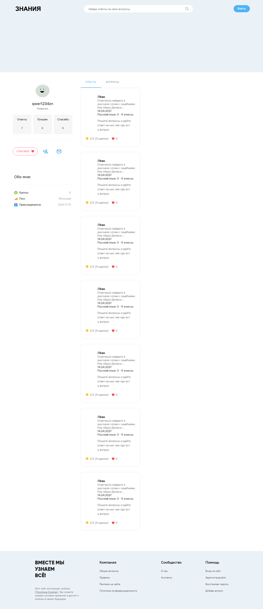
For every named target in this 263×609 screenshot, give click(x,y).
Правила (105, 577)
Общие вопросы (109, 571)
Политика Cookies (46, 592)
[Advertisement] (131, 41)
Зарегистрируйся (215, 577)
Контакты (166, 577)
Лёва (101, 97)
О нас (164, 571)
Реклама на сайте (110, 584)
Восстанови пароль (216, 584)
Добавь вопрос (214, 590)
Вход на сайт (213, 571)
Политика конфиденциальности (118, 590)
